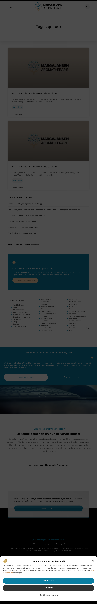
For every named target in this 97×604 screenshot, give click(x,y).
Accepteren (48, 581)
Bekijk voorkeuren (48, 595)
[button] (93, 561)
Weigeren (48, 588)
